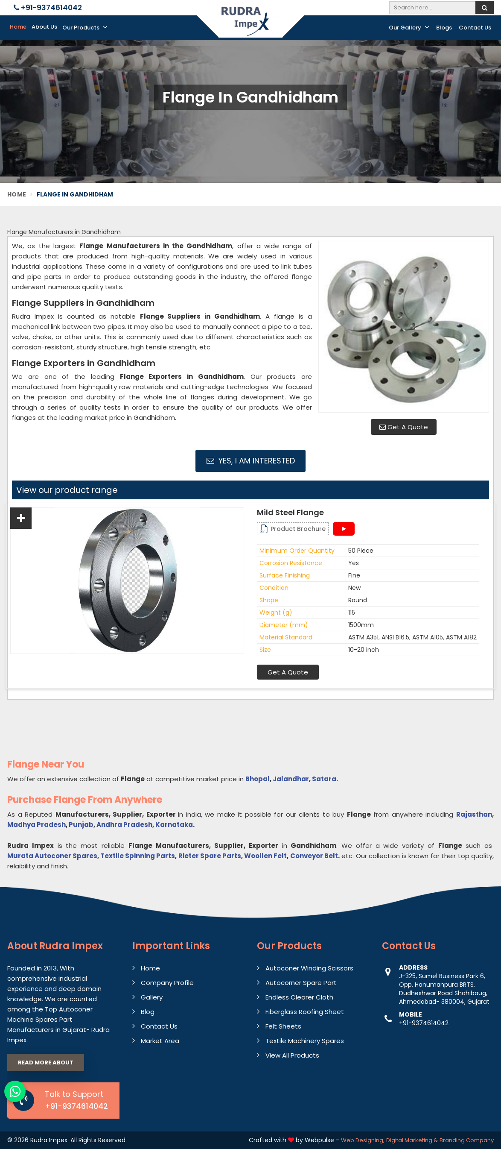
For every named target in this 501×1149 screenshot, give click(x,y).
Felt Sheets (283, 1026)
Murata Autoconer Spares (52, 855)
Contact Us (475, 27)
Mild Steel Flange (290, 512)
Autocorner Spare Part (301, 982)
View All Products (292, 1055)
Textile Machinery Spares (304, 1040)
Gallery (152, 997)
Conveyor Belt (314, 855)
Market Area (160, 1040)
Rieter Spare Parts (209, 855)
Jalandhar (291, 778)
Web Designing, (362, 1140)
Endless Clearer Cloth (299, 997)
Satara (324, 778)
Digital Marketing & (412, 1140)
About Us (44, 27)
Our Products (85, 27)
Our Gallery (409, 27)
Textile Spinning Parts (137, 855)
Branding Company (467, 1140)
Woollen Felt (265, 855)
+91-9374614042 (48, 8)
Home (18, 27)
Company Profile (167, 982)
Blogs (444, 27)
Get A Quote (403, 426)
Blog (147, 1011)
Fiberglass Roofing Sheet (304, 1011)
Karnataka (174, 824)
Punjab (81, 824)
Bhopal (257, 778)
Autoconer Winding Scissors (309, 968)
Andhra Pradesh (124, 824)
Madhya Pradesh (36, 824)
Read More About (45, 1062)
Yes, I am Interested (251, 460)
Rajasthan (474, 814)
